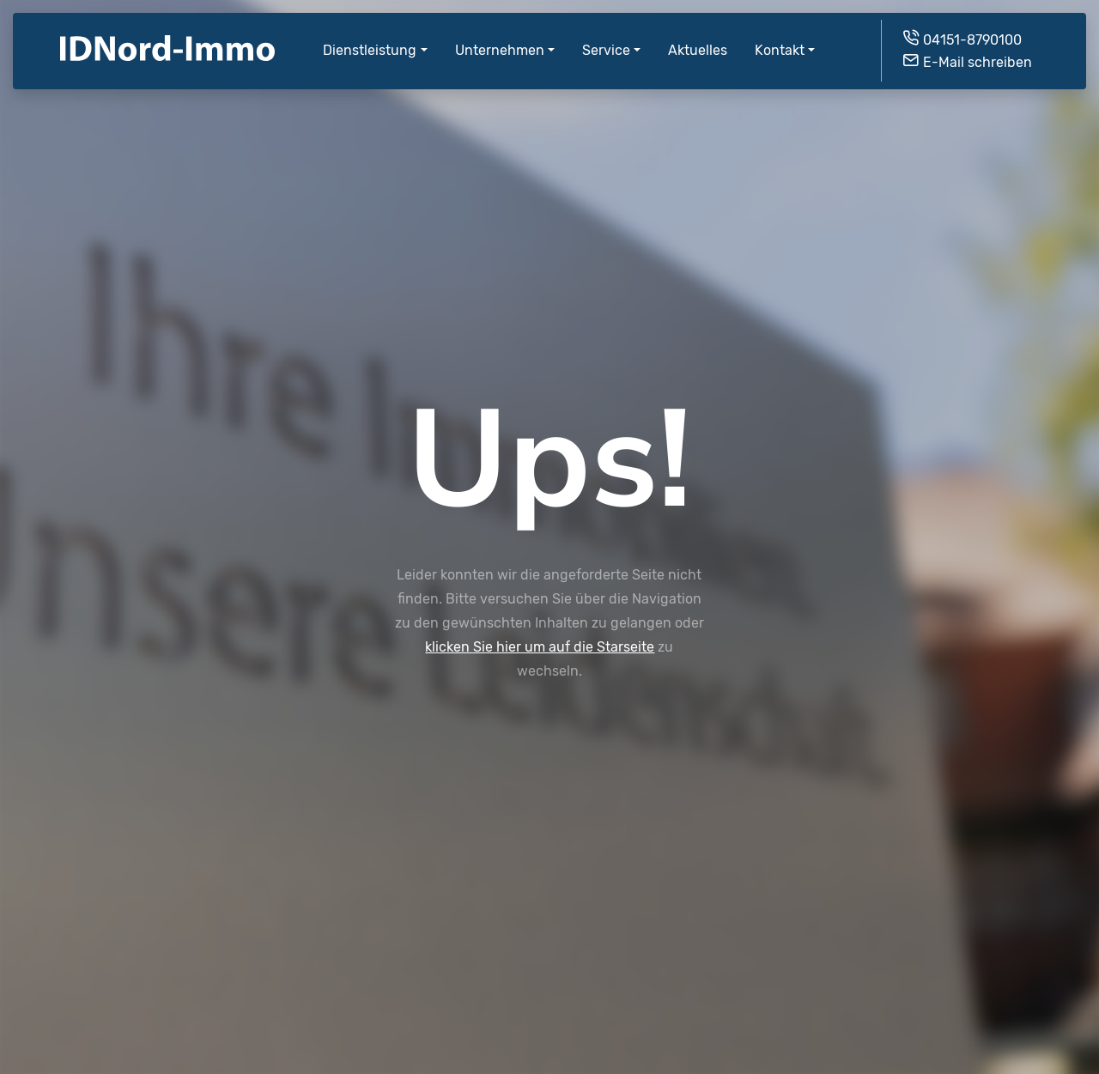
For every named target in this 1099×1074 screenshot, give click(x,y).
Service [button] (606, 37)
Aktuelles (697, 37)
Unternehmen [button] (499, 37)
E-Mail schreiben (967, 48)
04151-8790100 (962, 25)
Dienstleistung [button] (369, 37)
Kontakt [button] (780, 37)
